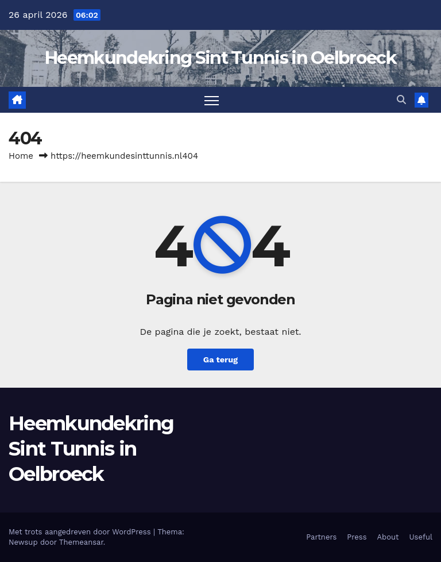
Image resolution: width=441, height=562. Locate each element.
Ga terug (220, 359)
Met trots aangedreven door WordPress (81, 531)
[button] (401, 99)
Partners (321, 537)
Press (356, 537)
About (388, 537)
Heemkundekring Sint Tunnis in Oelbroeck (220, 57)
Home (21, 156)
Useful (420, 537)
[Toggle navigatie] (212, 100)
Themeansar (81, 542)
